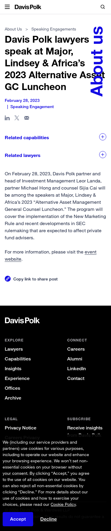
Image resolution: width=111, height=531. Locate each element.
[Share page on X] (17, 119)
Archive (13, 398)
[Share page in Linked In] (7, 119)
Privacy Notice (20, 428)
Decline (48, 519)
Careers (76, 349)
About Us (13, 28)
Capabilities (18, 359)
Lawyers (14, 349)
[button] (7, 7)
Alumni (74, 359)
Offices (12, 388)
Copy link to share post (35, 278)
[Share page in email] (26, 119)
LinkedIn (76, 368)
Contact (75, 378)
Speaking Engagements (53, 28)
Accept (18, 519)
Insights (13, 368)
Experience (17, 378)
